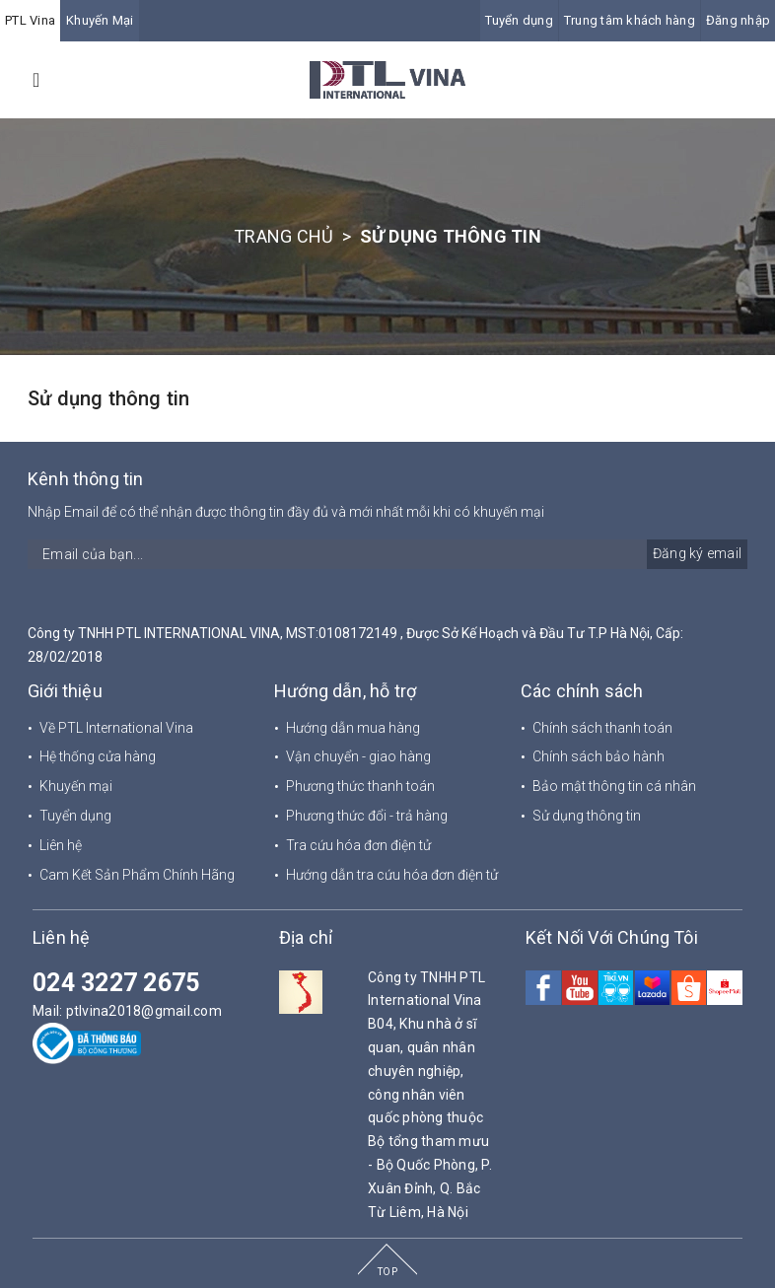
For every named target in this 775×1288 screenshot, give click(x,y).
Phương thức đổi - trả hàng (367, 815)
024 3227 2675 (116, 982)
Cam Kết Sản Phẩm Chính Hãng (137, 875)
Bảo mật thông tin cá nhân (614, 786)
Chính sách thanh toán (602, 728)
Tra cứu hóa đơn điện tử (358, 845)
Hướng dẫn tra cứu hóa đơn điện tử (392, 875)
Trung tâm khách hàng (629, 20)
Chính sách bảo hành (598, 756)
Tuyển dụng (519, 20)
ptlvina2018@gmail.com (144, 1011)
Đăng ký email (697, 553)
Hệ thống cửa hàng (97, 756)
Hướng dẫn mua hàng (353, 728)
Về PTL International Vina (116, 728)
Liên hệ (60, 845)
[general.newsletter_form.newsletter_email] (387, 554)
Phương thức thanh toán (360, 786)
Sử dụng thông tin (108, 398)
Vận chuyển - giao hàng (358, 756)
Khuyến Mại (100, 20)
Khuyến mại (75, 786)
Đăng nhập (738, 20)
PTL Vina (30, 20)
